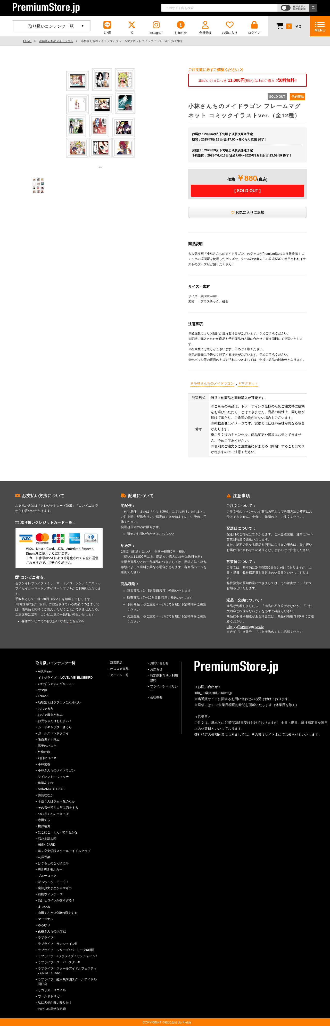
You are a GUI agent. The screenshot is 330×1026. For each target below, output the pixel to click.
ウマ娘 (42, 690)
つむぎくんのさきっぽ (53, 814)
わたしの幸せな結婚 (52, 1009)
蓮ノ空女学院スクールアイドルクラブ (64, 851)
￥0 (288, 26)
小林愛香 (44, 764)
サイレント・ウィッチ (53, 776)
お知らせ (180, 28)
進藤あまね (45, 783)
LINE (107, 28)
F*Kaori (43, 696)
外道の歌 (44, 752)
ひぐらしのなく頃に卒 (53, 863)
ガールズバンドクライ (53, 733)
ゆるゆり (44, 925)
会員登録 (205, 28)
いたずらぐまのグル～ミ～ (56, 684)
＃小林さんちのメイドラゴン (212, 383)
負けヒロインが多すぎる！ (56, 900)
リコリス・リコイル (52, 990)
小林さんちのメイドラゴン (56, 41)
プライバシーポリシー (164, 689)
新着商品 (116, 662)
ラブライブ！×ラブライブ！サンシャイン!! (67, 956)
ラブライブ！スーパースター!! (59, 962)
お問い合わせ (159, 663)
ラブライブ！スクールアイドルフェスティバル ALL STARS (67, 971)
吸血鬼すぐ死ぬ (49, 739)
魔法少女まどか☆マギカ (55, 888)
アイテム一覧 (119, 675)
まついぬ (44, 906)
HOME (27, 41)
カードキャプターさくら (55, 727)
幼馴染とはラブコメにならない (59, 702)
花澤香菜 (44, 857)
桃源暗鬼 (44, 826)
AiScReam (45, 671)
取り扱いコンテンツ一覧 (51, 26)
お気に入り (229, 28)
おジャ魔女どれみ (50, 715)
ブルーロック (47, 875)
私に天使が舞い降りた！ (55, 1002)
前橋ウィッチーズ (50, 894)
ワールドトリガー (50, 996)
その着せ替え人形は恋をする (58, 807)
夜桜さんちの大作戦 (52, 931)
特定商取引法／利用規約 (164, 678)
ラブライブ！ (47, 937)
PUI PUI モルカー (50, 869)
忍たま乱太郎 (47, 838)
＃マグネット (248, 383)
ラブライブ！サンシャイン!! (57, 944)
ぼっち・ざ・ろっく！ (53, 882)
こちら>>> (76, 621)
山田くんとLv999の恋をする (57, 913)
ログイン (254, 28)
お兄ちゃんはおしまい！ (55, 721)
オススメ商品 (119, 669)
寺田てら (44, 820)
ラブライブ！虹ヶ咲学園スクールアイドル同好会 (67, 982)
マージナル (45, 919)
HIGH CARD (46, 845)
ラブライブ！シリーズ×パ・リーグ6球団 (66, 950)
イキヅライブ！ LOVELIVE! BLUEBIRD (65, 677)
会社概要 (156, 697)
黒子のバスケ (47, 746)
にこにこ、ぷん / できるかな (58, 832)
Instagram (156, 28)
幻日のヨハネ (47, 758)
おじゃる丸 (45, 708)
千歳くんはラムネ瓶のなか (56, 801)
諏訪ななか (45, 795)
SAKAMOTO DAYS (51, 789)
